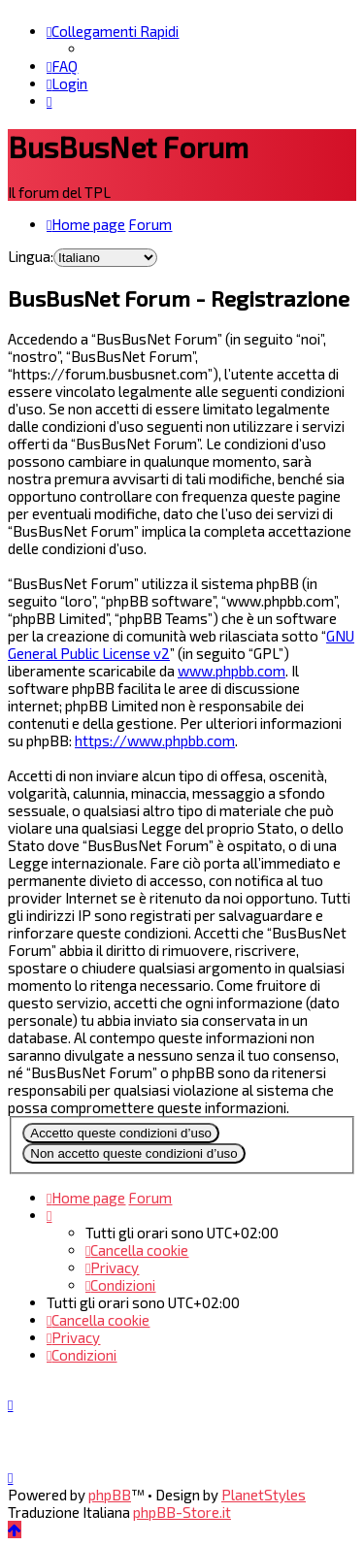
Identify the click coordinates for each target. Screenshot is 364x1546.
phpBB (109, 1494)
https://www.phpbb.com (155, 740)
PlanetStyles (263, 1494)
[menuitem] (62, 66)
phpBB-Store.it (182, 1512)
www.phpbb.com (231, 670)
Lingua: (30, 256)
